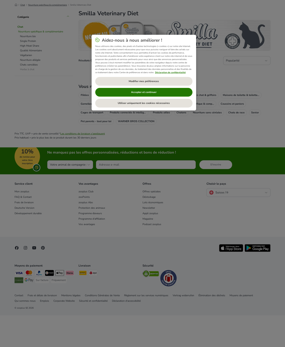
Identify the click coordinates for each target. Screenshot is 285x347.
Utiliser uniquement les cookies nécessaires (144, 103)
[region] (144, 72)
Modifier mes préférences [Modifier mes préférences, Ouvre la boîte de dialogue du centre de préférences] (144, 81)
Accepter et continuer (143, 92)
